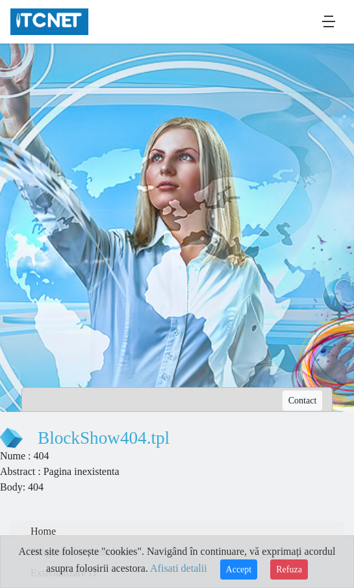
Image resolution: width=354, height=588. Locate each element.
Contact (302, 400)
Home (43, 531)
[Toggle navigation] (329, 21)
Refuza (289, 569)
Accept (239, 569)
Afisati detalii (178, 568)
